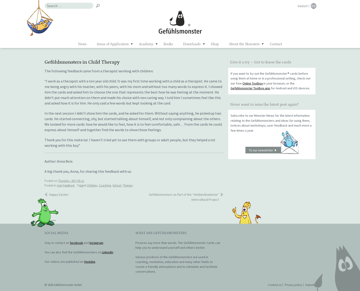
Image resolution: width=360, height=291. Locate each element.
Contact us (274, 285)
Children (92, 185)
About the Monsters (244, 44)
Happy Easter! (58, 194)
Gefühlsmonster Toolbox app (250, 88)
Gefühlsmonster (180, 21)
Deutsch (303, 6)
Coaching (105, 185)
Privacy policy (293, 285)
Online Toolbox (252, 83)
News (82, 44)
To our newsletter (273, 150)
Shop (215, 44)
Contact (276, 44)
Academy (146, 44)
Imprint (309, 285)
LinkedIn (107, 252)
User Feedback (66, 185)
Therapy (128, 185)
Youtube (89, 262)
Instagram (96, 243)
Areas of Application (113, 44)
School (116, 185)
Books (168, 44)
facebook (76, 243)
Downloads (192, 44)
